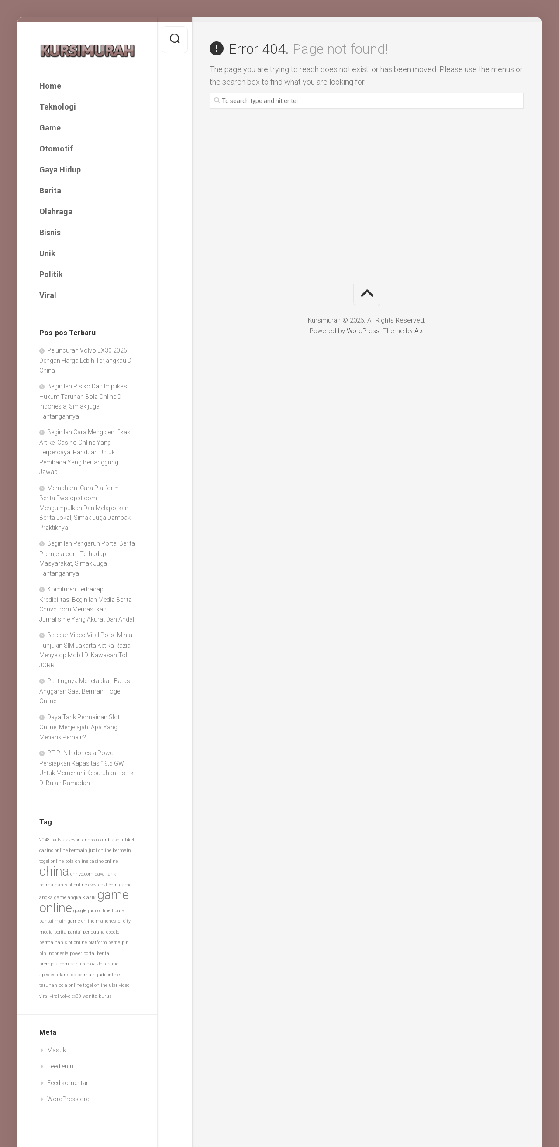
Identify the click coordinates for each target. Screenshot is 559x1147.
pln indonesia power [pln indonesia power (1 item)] (60, 953)
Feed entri (60, 1066)
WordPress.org (68, 1098)
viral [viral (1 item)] (54, 996)
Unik (47, 253)
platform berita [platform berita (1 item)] (104, 942)
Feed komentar (67, 1082)
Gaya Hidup (60, 169)
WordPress (363, 331)
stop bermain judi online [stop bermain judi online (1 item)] (93, 975)
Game (50, 127)
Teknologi (57, 106)
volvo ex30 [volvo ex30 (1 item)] (70, 996)
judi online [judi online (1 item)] (99, 910)
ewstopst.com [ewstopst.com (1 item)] (103, 885)
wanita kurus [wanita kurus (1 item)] (97, 996)
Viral (47, 295)
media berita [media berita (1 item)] (52, 932)
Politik (51, 274)
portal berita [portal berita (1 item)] (96, 953)
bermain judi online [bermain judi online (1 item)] (90, 850)
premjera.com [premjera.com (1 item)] (54, 964)
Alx (418, 331)
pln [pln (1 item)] (125, 942)
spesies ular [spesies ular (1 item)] (52, 975)
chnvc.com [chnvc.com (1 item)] (81, 874)
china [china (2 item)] (54, 871)
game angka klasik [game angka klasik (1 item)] (75, 897)
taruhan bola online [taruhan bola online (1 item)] (60, 985)
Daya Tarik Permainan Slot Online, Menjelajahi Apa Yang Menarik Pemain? (79, 727)
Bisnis (50, 232)
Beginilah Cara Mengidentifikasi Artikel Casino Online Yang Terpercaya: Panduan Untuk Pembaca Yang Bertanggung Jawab (85, 452)
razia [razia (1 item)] (75, 964)
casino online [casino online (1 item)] (104, 861)
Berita (50, 190)
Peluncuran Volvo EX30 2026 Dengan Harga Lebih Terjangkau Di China (86, 360)
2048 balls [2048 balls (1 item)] (50, 840)
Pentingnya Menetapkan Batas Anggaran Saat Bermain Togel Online (84, 690)
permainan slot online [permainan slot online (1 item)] (63, 942)
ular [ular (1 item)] (113, 985)
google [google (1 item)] (79, 910)
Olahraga (55, 211)
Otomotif (56, 148)
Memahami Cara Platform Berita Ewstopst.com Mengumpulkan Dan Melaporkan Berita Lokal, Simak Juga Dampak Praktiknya (85, 507)
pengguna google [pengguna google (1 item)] (101, 932)
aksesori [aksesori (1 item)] (72, 840)
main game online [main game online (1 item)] (74, 921)
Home (50, 85)
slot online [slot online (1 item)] (107, 964)
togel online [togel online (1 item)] (95, 985)
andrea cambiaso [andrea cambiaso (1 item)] (100, 840)
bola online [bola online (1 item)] (76, 861)
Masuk (56, 1050)
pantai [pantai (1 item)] (75, 932)
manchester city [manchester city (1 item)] (113, 921)
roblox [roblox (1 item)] (89, 964)
